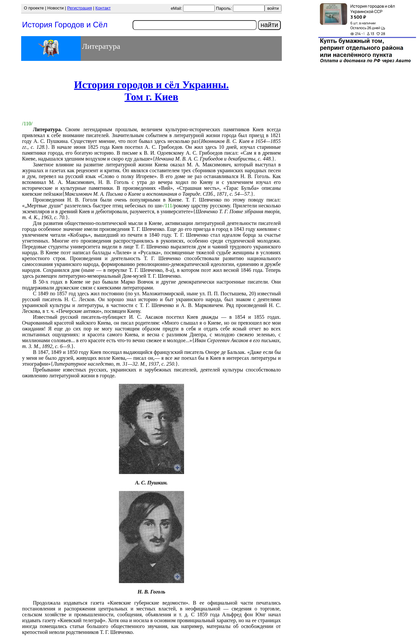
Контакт (103, 8)
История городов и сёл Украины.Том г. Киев (151, 91)
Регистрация (79, 8)
